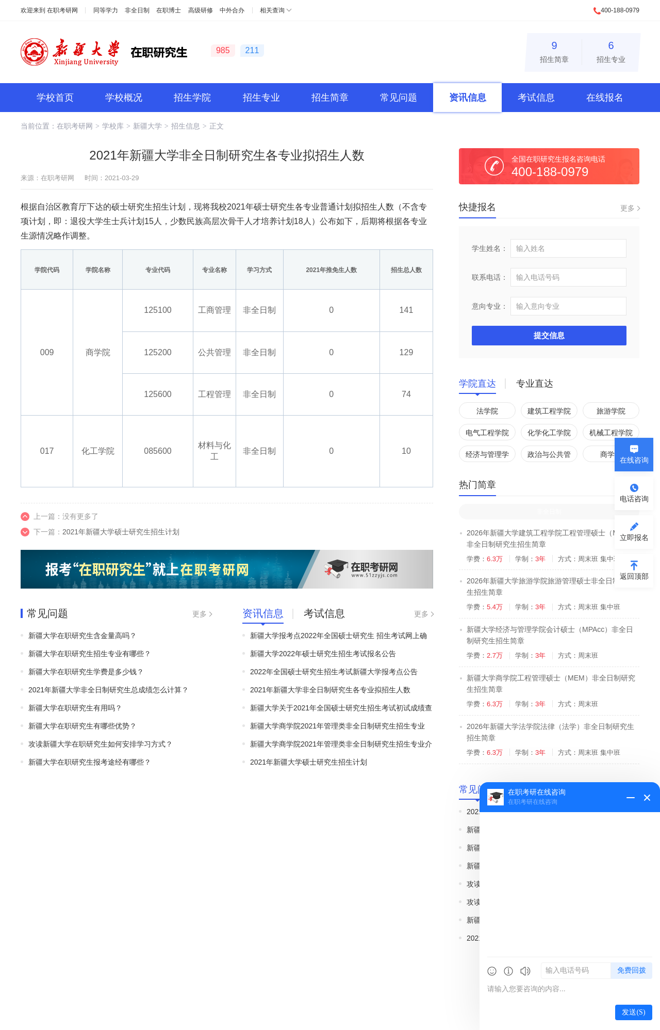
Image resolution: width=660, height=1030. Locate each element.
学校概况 (123, 97)
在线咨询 (634, 460)
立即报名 (634, 537)
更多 (199, 614)
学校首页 (55, 97)
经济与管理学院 (487, 456)
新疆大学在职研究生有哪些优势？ (82, 726)
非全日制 (137, 10)
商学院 (611, 454)
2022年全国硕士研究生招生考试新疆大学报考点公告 (334, 672)
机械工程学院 (611, 433)
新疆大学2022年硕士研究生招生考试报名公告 (323, 653)
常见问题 (398, 97)
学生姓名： (490, 248)
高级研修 (200, 10)
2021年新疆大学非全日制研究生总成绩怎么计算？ (108, 690)
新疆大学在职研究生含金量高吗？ (82, 635)
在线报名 (604, 97)
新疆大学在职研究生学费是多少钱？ (86, 672)
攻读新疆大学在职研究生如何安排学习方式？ (100, 744)
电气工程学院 (487, 433)
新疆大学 (147, 126)
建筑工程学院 (549, 411)
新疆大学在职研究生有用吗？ (75, 708)
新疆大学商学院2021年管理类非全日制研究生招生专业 (337, 726)
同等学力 (105, 10)
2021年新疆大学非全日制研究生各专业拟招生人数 (330, 690)
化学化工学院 (549, 433)
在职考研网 (62, 10)
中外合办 (232, 10)
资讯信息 (467, 97)
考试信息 (536, 97)
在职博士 (168, 10)
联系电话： (490, 277)
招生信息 (185, 126)
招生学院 (192, 97)
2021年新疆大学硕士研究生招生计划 (120, 532)
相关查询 (272, 10)
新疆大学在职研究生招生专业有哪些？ (89, 653)
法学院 (487, 411)
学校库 (113, 126)
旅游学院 (611, 411)
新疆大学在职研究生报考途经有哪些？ (89, 762)
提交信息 (549, 335)
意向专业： (490, 306)
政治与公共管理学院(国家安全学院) (549, 456)
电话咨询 (634, 499)
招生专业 (611, 50)
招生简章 (554, 50)
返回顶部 (634, 576)
